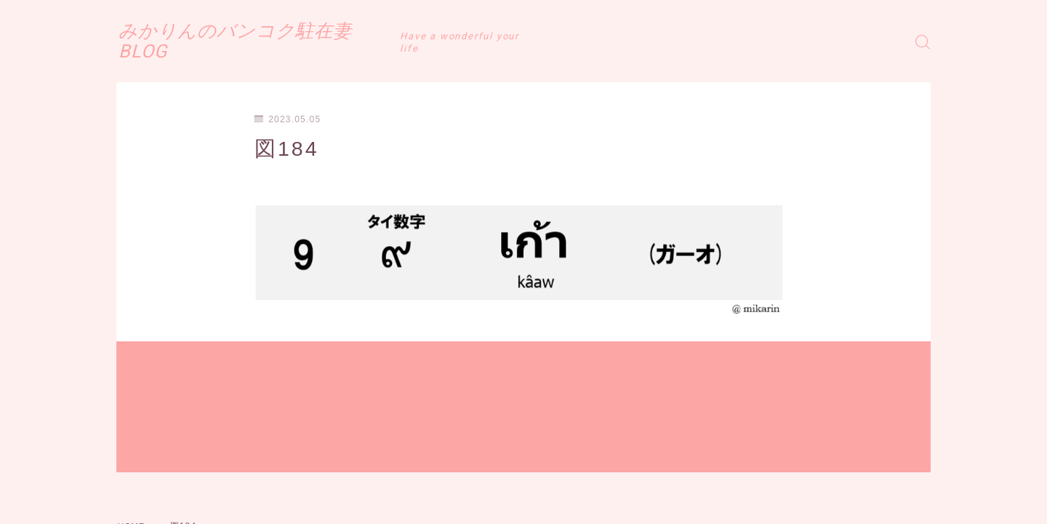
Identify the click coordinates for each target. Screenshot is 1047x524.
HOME (133, 439)
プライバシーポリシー (239, 482)
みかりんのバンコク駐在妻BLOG (291, 41)
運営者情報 (140, 482)
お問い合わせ (343, 482)
